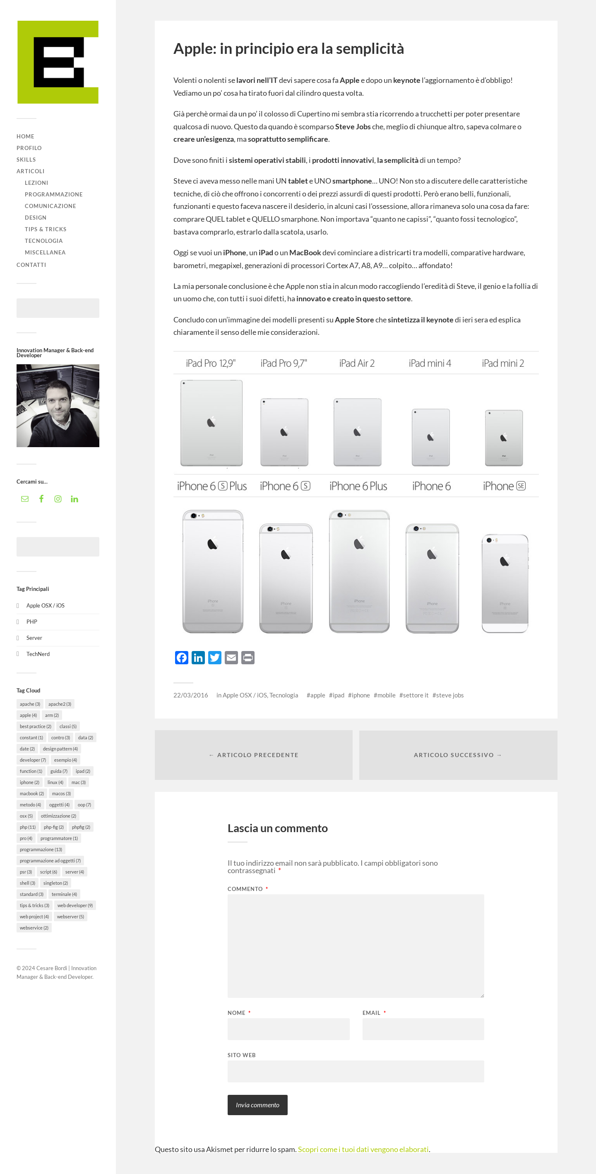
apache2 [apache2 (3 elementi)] (59, 704)
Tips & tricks (46, 229)
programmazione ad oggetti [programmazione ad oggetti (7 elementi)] (50, 860)
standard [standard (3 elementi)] (31, 894)
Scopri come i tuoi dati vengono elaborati (363, 1149)
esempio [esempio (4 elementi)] (65, 759)
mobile (386, 695)
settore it (416, 695)
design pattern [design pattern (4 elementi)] (60, 748)
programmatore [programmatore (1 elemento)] (59, 838)
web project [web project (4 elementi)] (34, 916)
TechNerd (38, 654)
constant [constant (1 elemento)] (31, 737)
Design (36, 217)
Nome (239, 1013)
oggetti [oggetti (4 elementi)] (59, 804)
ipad (338, 695)
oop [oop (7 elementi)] (84, 804)
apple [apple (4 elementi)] (28, 715)
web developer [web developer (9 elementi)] (75, 905)
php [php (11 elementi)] (28, 827)
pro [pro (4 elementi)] (26, 838)
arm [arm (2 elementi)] (52, 715)
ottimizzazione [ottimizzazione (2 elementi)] (58, 815)
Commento (248, 889)
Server (34, 637)
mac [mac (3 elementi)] (79, 782)
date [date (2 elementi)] (27, 748)
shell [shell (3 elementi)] (27, 883)
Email (374, 1013)
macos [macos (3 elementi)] (61, 793)
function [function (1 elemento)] (31, 771)
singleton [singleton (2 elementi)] (55, 883)
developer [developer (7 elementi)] (33, 759)
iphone (361, 695)
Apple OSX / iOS (45, 605)
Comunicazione (50, 206)
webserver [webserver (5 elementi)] (70, 916)
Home (25, 136)
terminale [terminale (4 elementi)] (64, 894)
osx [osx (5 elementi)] (26, 815)
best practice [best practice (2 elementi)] (35, 726)
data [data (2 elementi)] (85, 737)
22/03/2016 (190, 695)
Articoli (31, 171)
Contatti (31, 264)
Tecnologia (44, 240)
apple (317, 695)
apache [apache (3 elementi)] (30, 704)
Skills (26, 159)
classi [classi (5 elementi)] (68, 726)
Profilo (29, 148)
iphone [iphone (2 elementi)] (29, 782)
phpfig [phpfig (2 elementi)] (81, 827)
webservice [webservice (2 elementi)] (34, 927)
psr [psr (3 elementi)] (26, 871)
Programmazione (54, 194)
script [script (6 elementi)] (48, 871)
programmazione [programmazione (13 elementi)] (41, 849)
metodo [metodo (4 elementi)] (30, 804)
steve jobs (450, 695)
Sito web (242, 1055)
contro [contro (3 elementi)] (60, 737)
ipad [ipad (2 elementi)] (83, 771)
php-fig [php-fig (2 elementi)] (54, 827)
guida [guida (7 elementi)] (58, 771)
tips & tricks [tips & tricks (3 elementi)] (34, 905)
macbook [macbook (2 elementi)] (32, 793)
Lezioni (36, 182)
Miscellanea (45, 252)
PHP (31, 621)
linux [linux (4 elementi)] (55, 782)
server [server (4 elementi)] (74, 871)
